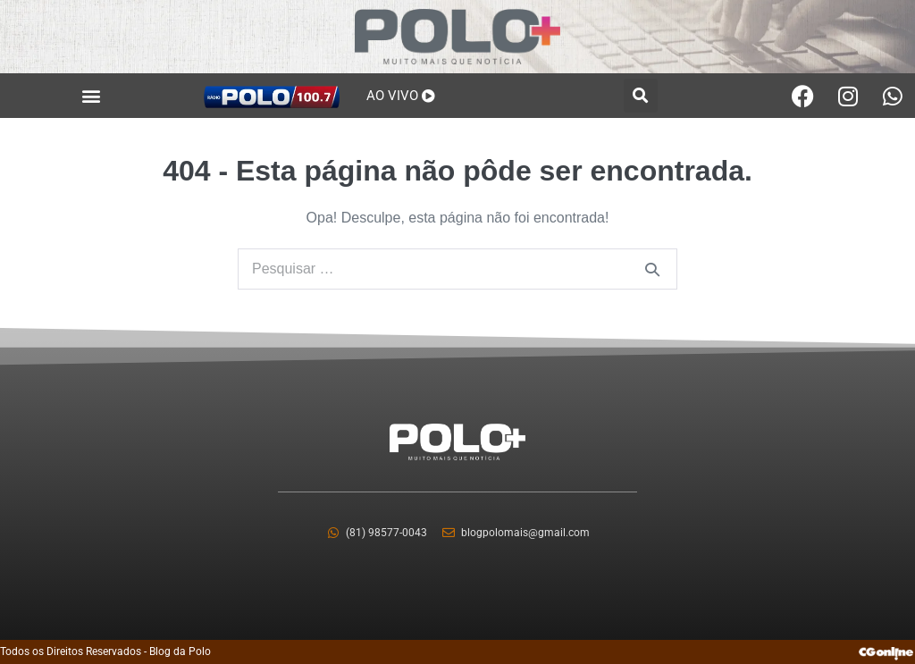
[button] (91, 96)
